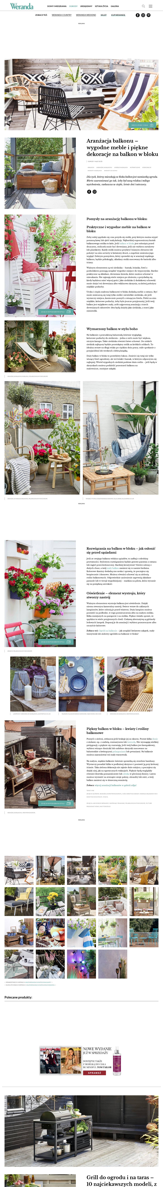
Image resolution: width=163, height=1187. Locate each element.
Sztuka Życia (101, 6)
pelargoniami (119, 757)
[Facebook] (138, 16)
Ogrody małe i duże (95, 167)
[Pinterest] (148, 16)
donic (155, 744)
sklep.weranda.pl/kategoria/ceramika (40, 990)
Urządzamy (86, 6)
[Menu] (150, 6)
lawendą (131, 748)
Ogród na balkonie (108, 636)
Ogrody (73, 6)
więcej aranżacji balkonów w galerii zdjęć (116, 791)
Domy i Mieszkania (56, 6)
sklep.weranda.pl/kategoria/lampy (38, 988)
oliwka (126, 779)
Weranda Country (62, 15)
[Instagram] (143, 16)
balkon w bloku (127, 249)
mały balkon (113, 574)
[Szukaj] (143, 6)
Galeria (115, 6)
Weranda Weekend (86, 15)
